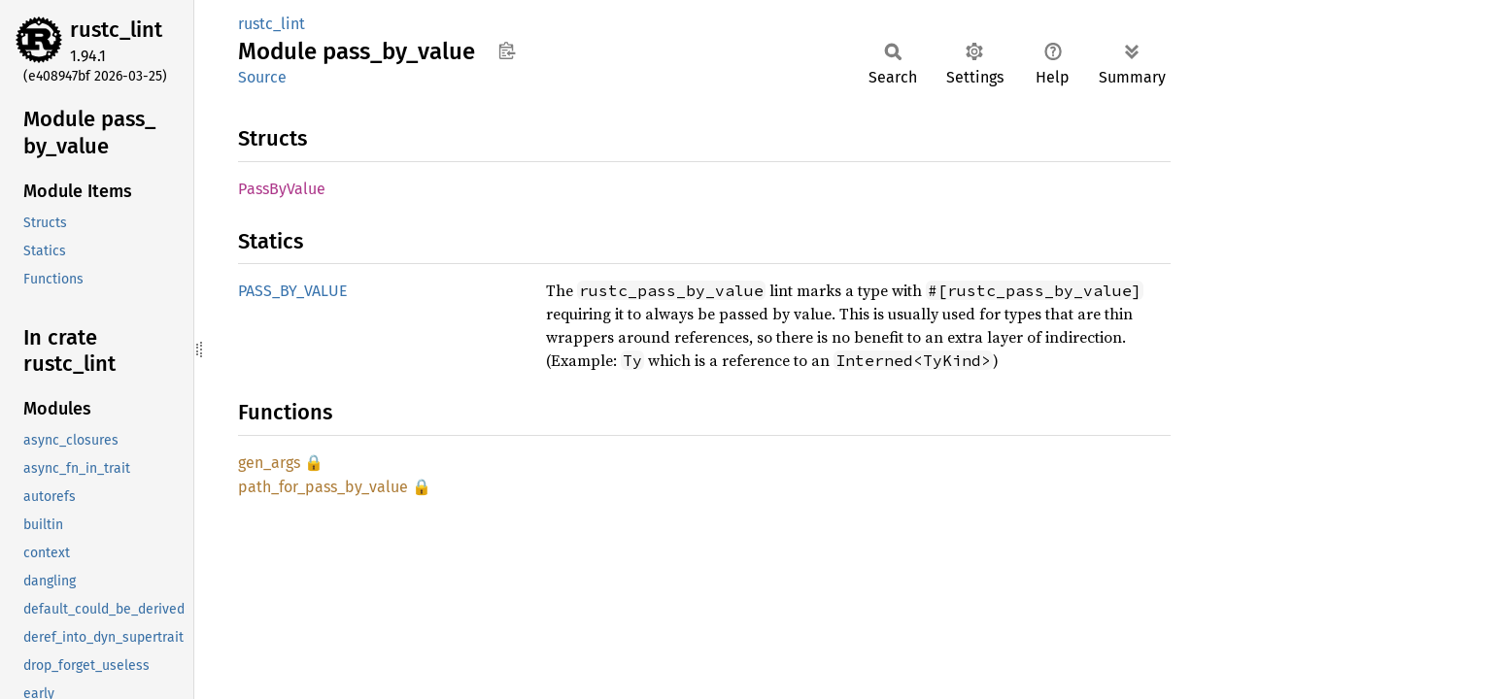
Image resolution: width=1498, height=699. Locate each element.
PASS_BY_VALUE (293, 291)
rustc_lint (116, 30)
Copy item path (507, 50)
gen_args (269, 462)
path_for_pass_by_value (323, 487)
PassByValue (281, 189)
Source (262, 77)
